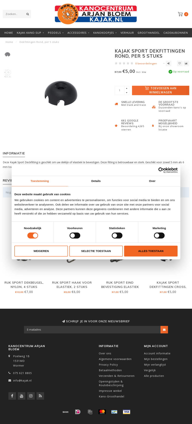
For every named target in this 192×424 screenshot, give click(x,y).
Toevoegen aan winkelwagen (160, 90)
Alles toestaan (150, 251)
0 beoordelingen (146, 63)
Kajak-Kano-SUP (29, 32)
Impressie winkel (110, 391)
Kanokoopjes (103, 32)
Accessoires (77, 32)
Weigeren (41, 251)
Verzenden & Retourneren (117, 376)
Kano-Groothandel (111, 396)
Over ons (105, 353)
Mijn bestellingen (156, 359)
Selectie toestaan (96, 251)
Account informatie (157, 353)
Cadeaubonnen (176, 32)
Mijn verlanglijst (155, 364)
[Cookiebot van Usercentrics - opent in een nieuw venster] (161, 170)
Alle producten (154, 376)
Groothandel (149, 32)
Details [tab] (96, 181)
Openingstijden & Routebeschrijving (111, 383)
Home (8, 32)
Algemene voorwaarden (115, 359)
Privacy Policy (108, 364)
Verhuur (127, 32)
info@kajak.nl (22, 380)
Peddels (54, 32)
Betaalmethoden (110, 370)
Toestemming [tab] (40, 181)
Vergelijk (150, 370)
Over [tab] (152, 181)
